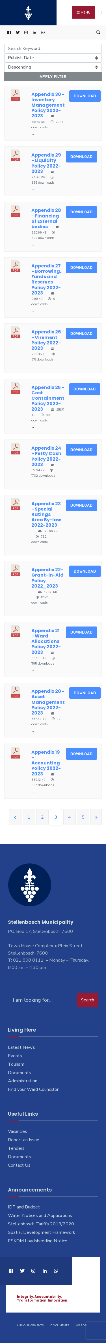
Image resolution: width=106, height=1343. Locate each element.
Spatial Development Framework (41, 1232)
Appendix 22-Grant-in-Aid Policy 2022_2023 (47, 577)
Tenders (16, 1148)
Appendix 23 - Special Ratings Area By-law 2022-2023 (46, 514)
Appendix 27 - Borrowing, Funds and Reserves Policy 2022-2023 (46, 279)
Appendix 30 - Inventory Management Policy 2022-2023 (48, 105)
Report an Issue (23, 1140)
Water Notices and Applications (40, 1215)
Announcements (30, 1325)
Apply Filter (53, 76)
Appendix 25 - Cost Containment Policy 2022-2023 (47, 398)
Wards (81, 1325)
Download (85, 96)
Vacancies (17, 1131)
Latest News (21, 1047)
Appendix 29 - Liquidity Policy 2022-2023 (46, 163)
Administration (22, 1081)
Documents (19, 1073)
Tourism (16, 1064)
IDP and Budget (24, 1207)
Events (15, 1056)
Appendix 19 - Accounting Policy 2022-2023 (46, 763)
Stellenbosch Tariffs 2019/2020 (41, 1224)
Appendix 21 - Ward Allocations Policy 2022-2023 (46, 641)
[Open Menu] (100, 12)
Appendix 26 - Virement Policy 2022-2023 (46, 340)
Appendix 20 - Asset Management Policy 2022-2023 (48, 702)
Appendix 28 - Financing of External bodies (46, 218)
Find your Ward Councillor (33, 1089)
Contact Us (19, 1165)
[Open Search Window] (97, 33)
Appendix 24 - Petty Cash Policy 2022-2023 (46, 456)
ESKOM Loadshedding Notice (37, 1241)
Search (87, 1000)
